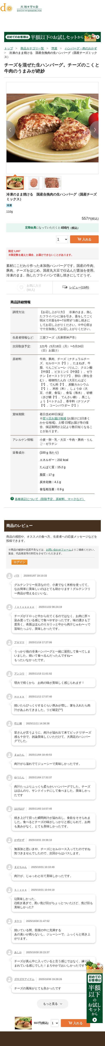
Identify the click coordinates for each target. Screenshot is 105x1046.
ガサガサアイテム (24, 979)
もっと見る (52, 1003)
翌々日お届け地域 (54, 418)
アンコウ (19, 673)
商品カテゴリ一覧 (32, 48)
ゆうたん (19, 777)
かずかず (19, 840)
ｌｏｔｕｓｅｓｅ (24, 607)
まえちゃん (20, 867)
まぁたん (19, 754)
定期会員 (30, 227)
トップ (8, 48)
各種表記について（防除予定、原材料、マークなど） (50, 499)
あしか (18, 952)
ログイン (19, 562)
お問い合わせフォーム (58, 549)
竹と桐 (18, 723)
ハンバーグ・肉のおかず (81, 48)
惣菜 (54, 48)
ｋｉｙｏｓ (20, 889)
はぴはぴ (19, 808)
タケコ (18, 921)
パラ (16, 575)
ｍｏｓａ (19, 696)
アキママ (19, 642)
